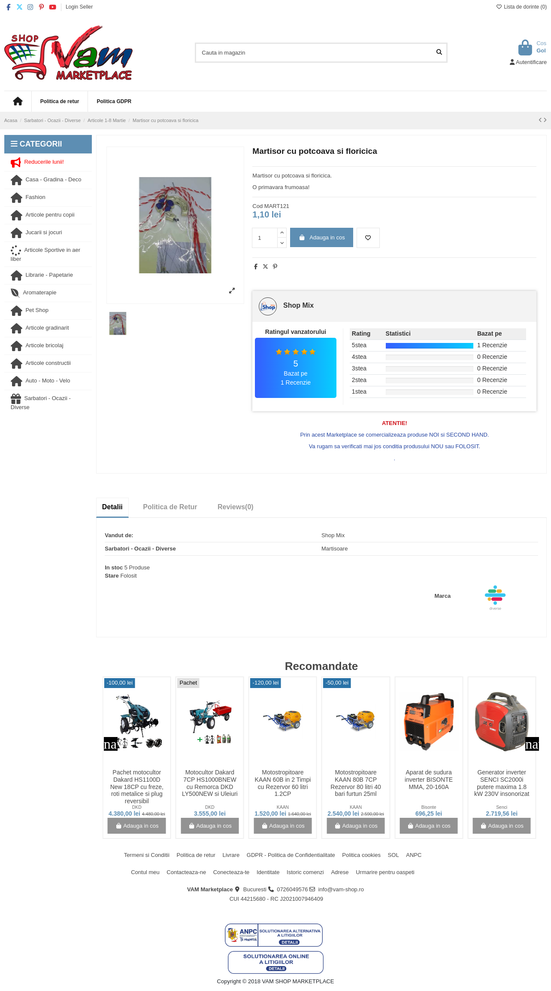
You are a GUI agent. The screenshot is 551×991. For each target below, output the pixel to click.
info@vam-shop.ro (341, 889)
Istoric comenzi (305, 872)
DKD (137, 807)
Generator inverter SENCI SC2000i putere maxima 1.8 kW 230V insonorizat (501, 783)
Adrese (339, 872)
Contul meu (145, 872)
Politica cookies (361, 855)
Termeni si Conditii (147, 855)
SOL (393, 855)
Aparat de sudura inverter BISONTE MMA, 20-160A (429, 779)
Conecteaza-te (231, 872)
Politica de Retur (170, 507)
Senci (501, 807)
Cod (257, 206)
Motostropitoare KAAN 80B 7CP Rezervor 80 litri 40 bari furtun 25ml (355, 783)
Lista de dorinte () (521, 7)
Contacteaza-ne (186, 872)
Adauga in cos (322, 237)
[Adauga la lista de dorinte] (368, 238)
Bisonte (428, 807)
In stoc (114, 567)
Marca (443, 596)
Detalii (112, 507)
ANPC (413, 855)
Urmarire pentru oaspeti (385, 872)
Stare (112, 575)
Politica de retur (195, 855)
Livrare (230, 855)
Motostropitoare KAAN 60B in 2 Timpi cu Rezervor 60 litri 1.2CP (283, 783)
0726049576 (292, 889)
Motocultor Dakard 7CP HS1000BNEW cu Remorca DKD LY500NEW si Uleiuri (210, 783)
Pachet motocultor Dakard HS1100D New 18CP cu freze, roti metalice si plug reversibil (136, 786)
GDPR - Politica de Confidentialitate (291, 855)
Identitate (268, 872)
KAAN (283, 807)
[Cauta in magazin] (439, 52)
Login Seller (79, 7)
